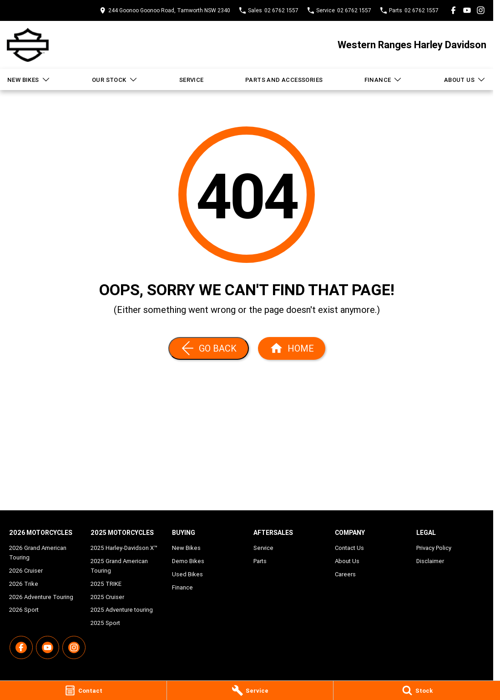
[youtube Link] (467, 10)
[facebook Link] (453, 10)
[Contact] (83, 690)
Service (191, 80)
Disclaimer (430, 561)
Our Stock (115, 79)
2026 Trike (23, 584)
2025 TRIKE (106, 584)
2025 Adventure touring (122, 610)
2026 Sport (24, 610)
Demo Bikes (188, 561)
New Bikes (29, 79)
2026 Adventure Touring (41, 597)
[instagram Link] (480, 10)
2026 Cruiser (26, 570)
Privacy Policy (433, 548)
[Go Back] (208, 348)
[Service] (250, 690)
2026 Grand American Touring (37, 552)
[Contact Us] (165, 10)
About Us (465, 79)
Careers (345, 574)
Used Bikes (187, 574)
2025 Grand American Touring (119, 565)
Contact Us (349, 548)
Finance (383, 79)
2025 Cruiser (107, 597)
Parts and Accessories (284, 80)
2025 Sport (105, 623)
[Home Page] (28, 45)
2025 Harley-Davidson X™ (124, 548)
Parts (260, 561)
